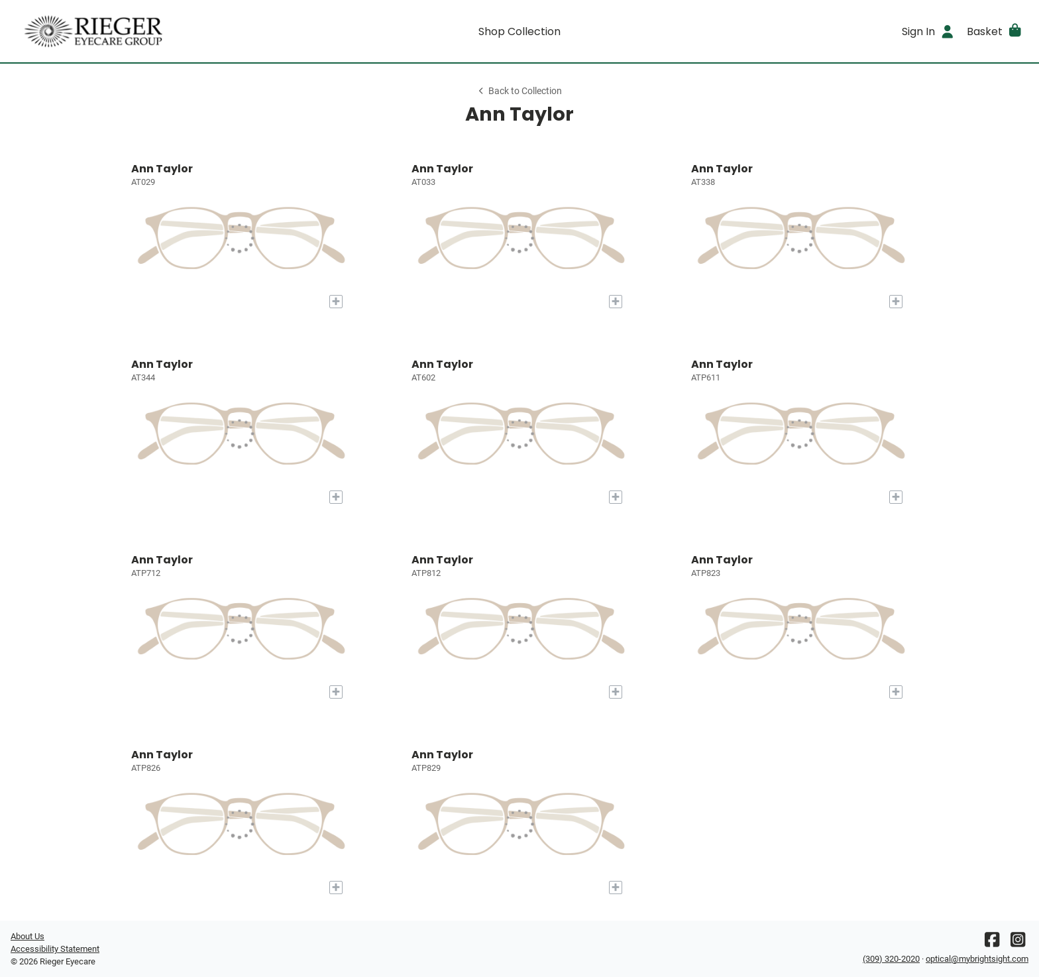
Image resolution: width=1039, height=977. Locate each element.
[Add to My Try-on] (336, 302)
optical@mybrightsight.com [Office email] (977, 959)
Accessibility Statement (55, 949)
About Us (27, 936)
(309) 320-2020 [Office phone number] (891, 959)
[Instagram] (1017, 943)
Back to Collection (519, 91)
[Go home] (138, 31)
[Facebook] (992, 943)
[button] (994, 31)
